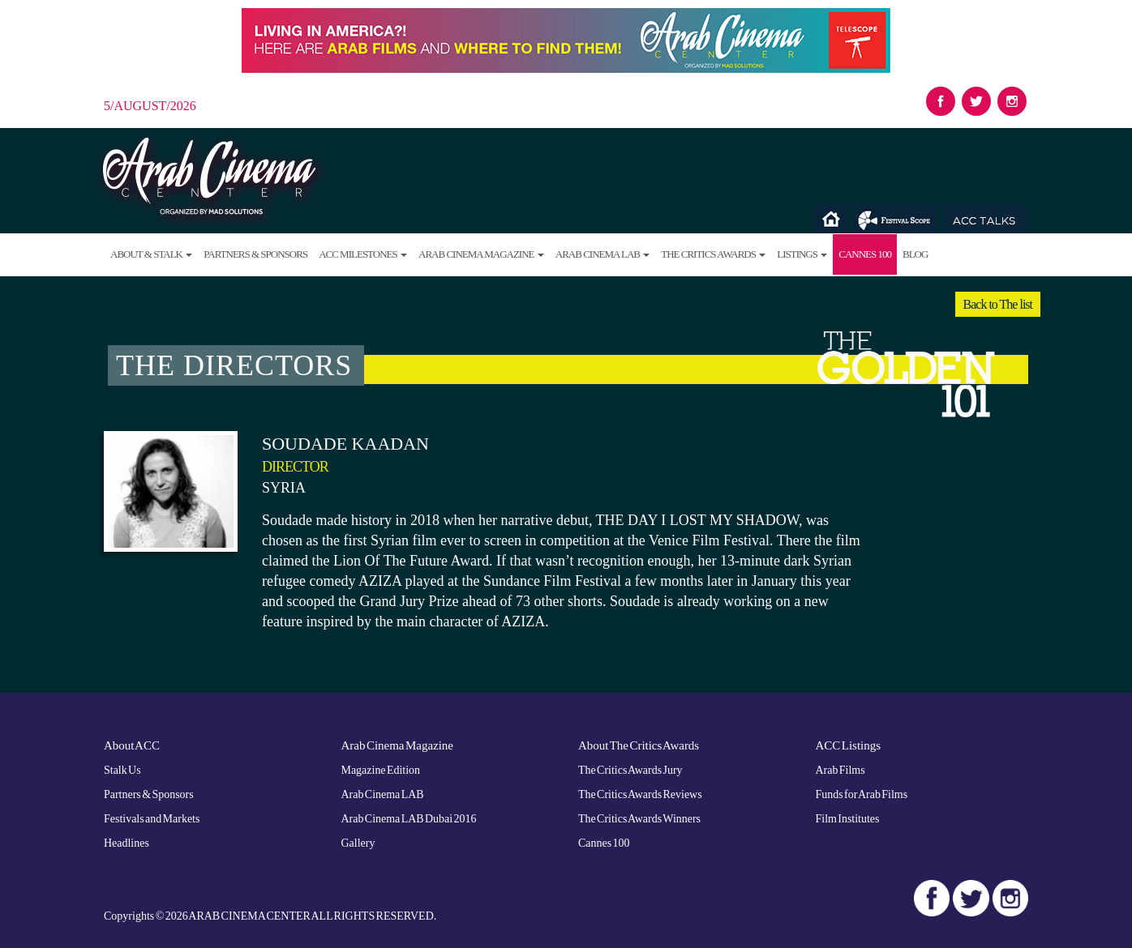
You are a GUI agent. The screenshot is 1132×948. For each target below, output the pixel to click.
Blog (915, 254)
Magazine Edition (381, 769)
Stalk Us (122, 769)
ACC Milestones (363, 254)
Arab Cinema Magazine (481, 254)
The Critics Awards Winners (639, 818)
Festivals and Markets (152, 818)
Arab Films (840, 769)
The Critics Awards (713, 254)
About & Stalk (151, 254)
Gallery (358, 842)
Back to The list (997, 304)
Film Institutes (848, 818)
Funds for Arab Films (862, 794)
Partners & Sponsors (255, 254)
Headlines (126, 842)
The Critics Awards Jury (630, 769)
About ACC (132, 745)
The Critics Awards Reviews (640, 794)
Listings (802, 254)
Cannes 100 (864, 254)
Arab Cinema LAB (602, 254)
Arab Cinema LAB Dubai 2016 (409, 818)
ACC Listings (848, 745)
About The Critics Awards (639, 745)
